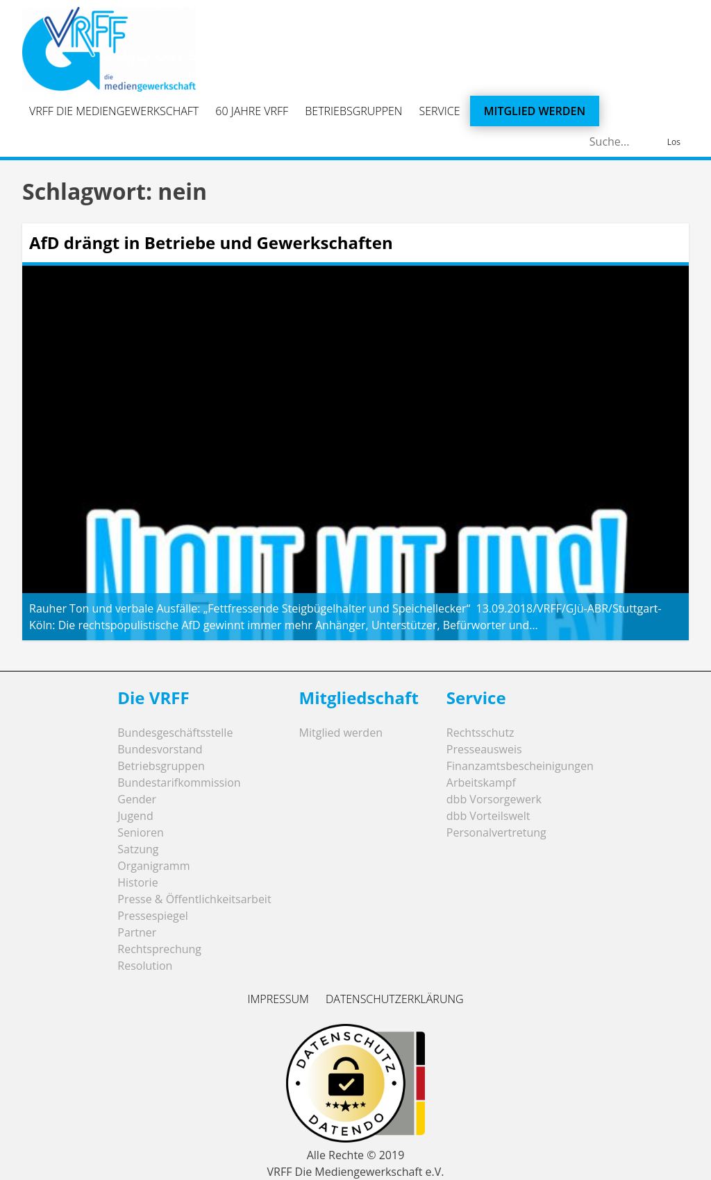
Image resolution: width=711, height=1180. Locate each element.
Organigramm (153, 865)
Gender (136, 799)
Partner (136, 932)
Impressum (277, 999)
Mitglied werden (534, 111)
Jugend (135, 815)
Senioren (140, 832)
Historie (137, 882)
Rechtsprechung (159, 949)
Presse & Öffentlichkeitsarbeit (194, 899)
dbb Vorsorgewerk (494, 799)
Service (439, 111)
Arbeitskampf (481, 782)
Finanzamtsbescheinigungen (520, 765)
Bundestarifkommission (178, 782)
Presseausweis (484, 749)
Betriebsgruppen (353, 111)
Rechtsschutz (480, 732)
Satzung (137, 849)
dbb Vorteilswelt (488, 815)
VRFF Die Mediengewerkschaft (114, 111)
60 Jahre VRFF (251, 111)
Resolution (144, 965)
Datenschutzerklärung (395, 999)
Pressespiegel (152, 915)
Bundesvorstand (159, 749)
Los (673, 142)
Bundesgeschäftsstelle (175, 732)
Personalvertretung (496, 832)
